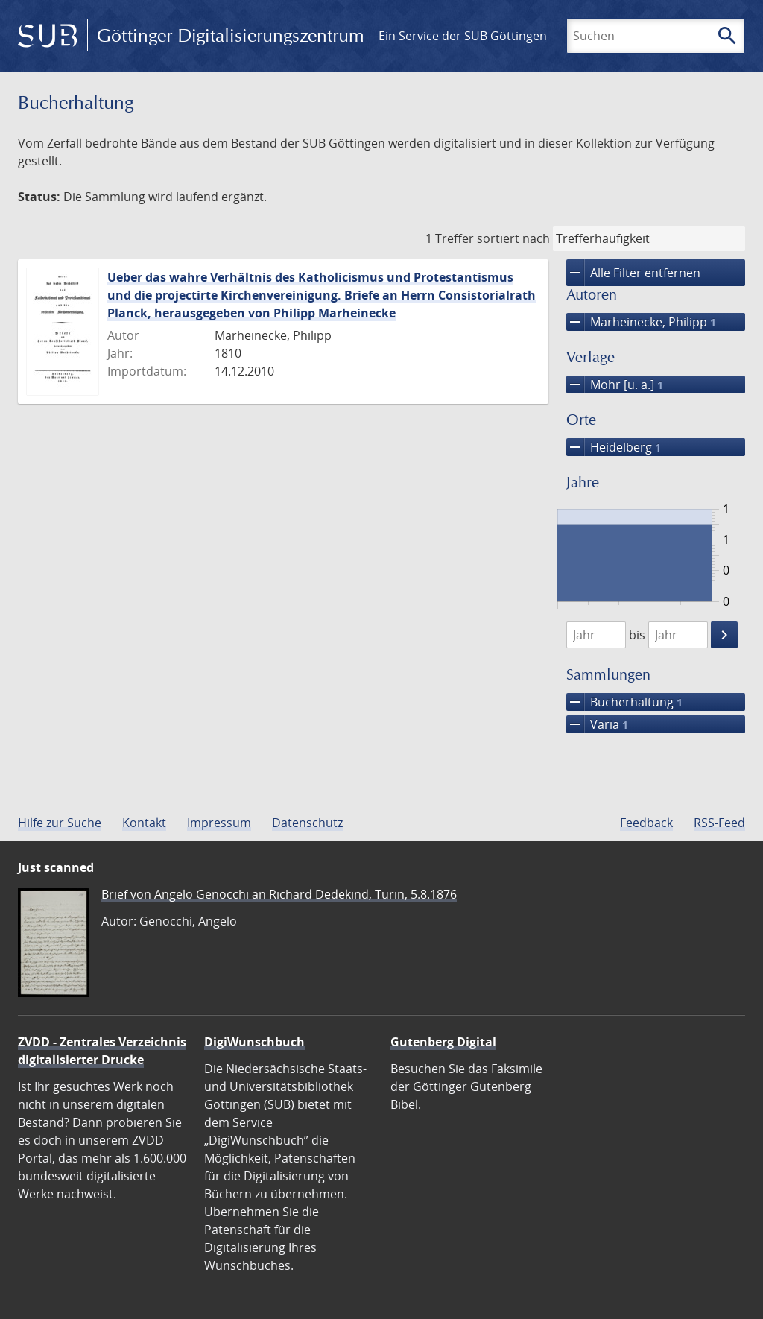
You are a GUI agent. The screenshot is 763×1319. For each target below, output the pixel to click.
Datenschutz (307, 823)
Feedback (646, 823)
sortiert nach (513, 238)
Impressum (219, 823)
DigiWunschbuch (254, 1042)
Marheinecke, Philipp (641, 322)
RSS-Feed (719, 823)
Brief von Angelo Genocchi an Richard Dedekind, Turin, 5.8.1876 (279, 894)
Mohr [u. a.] (614, 384)
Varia (597, 724)
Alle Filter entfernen (633, 272)
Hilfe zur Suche (59, 823)
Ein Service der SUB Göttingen (463, 36)
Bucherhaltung (624, 702)
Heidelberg (613, 447)
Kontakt (144, 823)
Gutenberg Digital (443, 1042)
